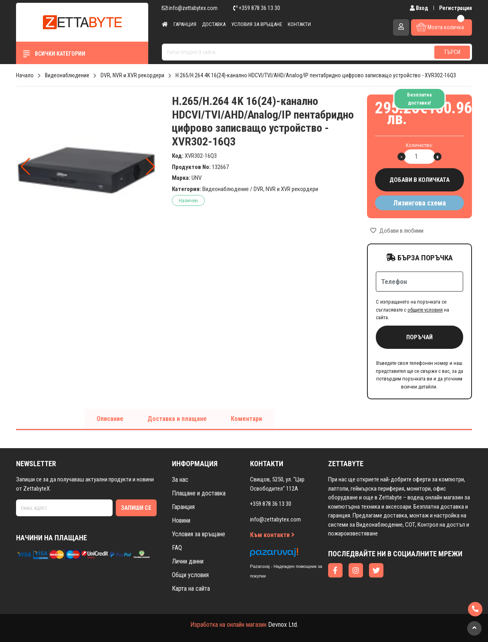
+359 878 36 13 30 (256, 8)
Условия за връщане (256, 24)
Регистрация (455, 8)
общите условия (425, 310)
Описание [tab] (110, 419)
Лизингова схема (419, 203)
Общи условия (190, 575)
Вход (420, 8)
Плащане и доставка (199, 493)
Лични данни (188, 561)
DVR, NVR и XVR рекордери (286, 189)
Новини (181, 520)
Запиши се (136, 507)
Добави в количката (419, 180)
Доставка (214, 24)
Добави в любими (396, 230)
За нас (180, 479)
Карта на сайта (191, 588)
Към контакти (272, 535)
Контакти (299, 24)
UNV (197, 177)
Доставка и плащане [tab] (177, 419)
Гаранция (184, 24)
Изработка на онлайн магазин (228, 624)
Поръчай (419, 337)
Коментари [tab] (246, 419)
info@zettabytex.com (190, 8)
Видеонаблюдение (225, 189)
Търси (452, 52)
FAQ (177, 547)
